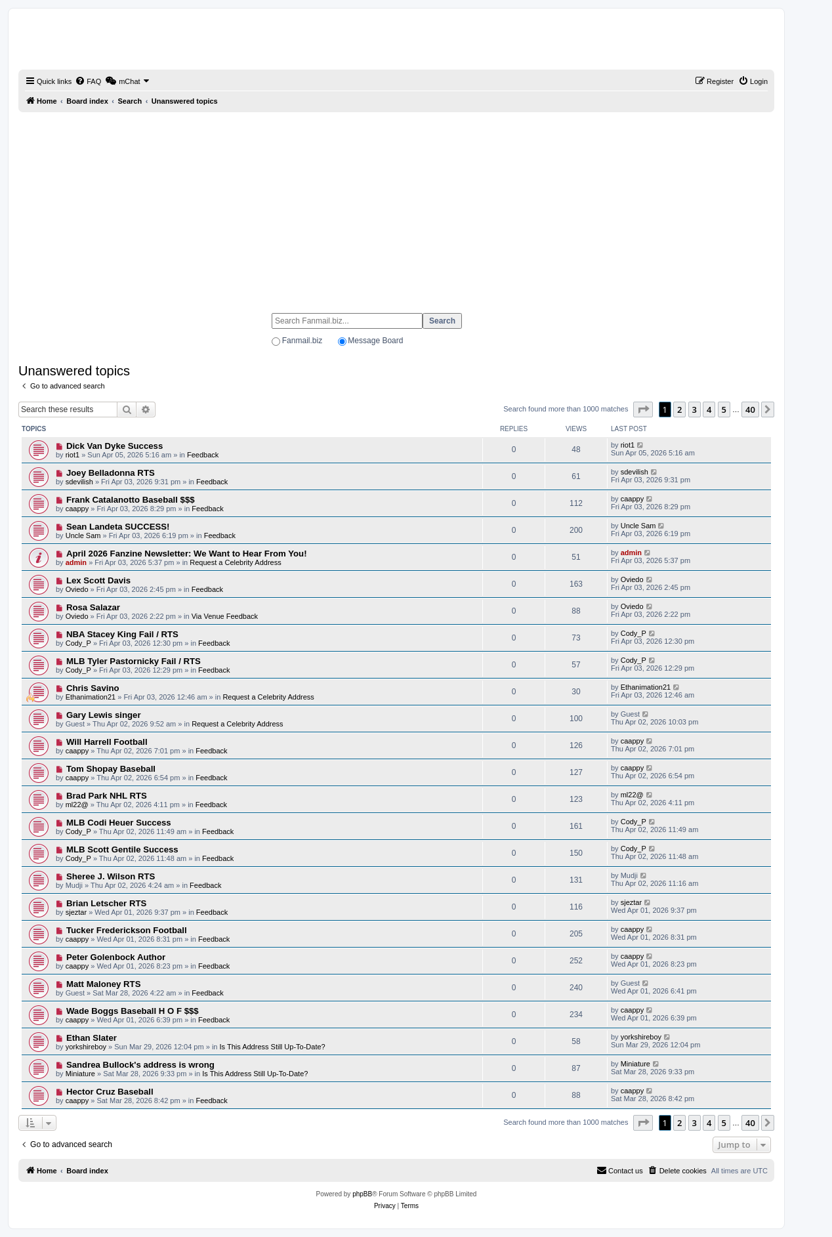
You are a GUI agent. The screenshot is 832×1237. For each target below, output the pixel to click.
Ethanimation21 (90, 697)
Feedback (202, 455)
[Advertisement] (396, 207)
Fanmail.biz (302, 340)
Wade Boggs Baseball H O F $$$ (132, 1011)
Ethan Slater (91, 1038)
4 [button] (709, 409)
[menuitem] (88, 81)
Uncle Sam (83, 535)
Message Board (375, 340)
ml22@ (77, 804)
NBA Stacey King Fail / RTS (122, 634)
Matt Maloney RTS (103, 984)
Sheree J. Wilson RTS (110, 876)
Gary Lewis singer (103, 715)
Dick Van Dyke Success (114, 446)
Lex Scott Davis (98, 580)
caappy (77, 509)
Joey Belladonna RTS (110, 473)
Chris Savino (92, 688)
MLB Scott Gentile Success (122, 849)
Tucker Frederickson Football (126, 930)
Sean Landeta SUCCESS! (118, 527)
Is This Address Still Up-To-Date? (272, 1047)
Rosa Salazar (93, 607)
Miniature (80, 1074)
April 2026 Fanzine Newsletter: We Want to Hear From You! (186, 553)
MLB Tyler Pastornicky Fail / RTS (133, 661)
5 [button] (724, 409)
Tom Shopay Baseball (111, 769)
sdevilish (79, 482)
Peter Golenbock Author (115, 957)
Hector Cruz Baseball (110, 1092)
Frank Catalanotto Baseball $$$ (130, 500)
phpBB (362, 1194)
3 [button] (694, 409)
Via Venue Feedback (225, 616)
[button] (643, 409)
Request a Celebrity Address (235, 562)
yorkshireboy (86, 1047)
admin (76, 562)
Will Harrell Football (107, 742)
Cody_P (78, 643)
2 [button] (679, 409)
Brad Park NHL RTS (106, 796)
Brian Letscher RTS (106, 903)
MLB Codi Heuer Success (118, 823)
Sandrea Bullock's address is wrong (140, 1065)
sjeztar (76, 912)
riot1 (72, 455)
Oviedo (77, 589)
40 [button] (750, 409)
